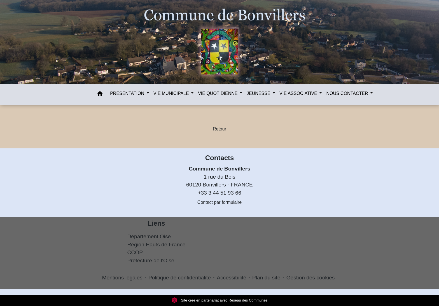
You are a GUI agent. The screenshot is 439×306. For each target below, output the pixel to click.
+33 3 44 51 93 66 (219, 193)
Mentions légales (122, 278)
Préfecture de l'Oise (150, 260)
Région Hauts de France (156, 244)
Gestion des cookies (310, 278)
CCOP (135, 252)
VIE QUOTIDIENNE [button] (218, 93)
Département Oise (149, 236)
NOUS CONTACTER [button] (347, 93)
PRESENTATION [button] (128, 93)
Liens (156, 223)
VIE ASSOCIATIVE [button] (298, 93)
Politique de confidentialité (179, 278)
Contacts (219, 158)
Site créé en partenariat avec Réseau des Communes (220, 300)
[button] (100, 94)
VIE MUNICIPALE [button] (171, 93)
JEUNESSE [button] (259, 93)
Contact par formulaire (219, 202)
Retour (219, 129)
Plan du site (266, 278)
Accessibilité (231, 278)
